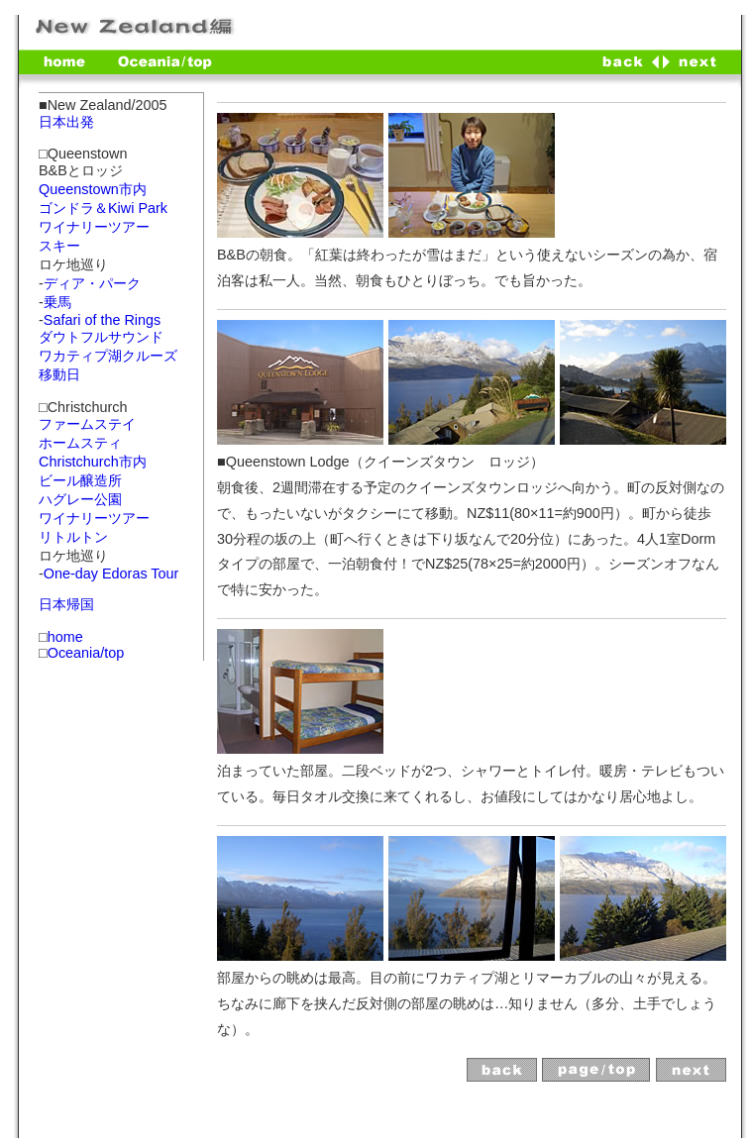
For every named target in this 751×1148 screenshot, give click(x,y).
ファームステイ (87, 424)
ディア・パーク (92, 283)
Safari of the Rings (102, 320)
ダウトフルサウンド (101, 337)
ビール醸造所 (80, 480)
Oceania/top (86, 653)
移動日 (59, 374)
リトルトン (73, 537)
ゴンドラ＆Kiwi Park (103, 208)
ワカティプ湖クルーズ (108, 356)
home (65, 637)
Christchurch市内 (93, 462)
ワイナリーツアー (94, 227)
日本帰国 (66, 604)
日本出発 (66, 122)
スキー (59, 246)
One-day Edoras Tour (111, 573)
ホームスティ (80, 443)
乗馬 (57, 302)
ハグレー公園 (80, 499)
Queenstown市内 (93, 189)
